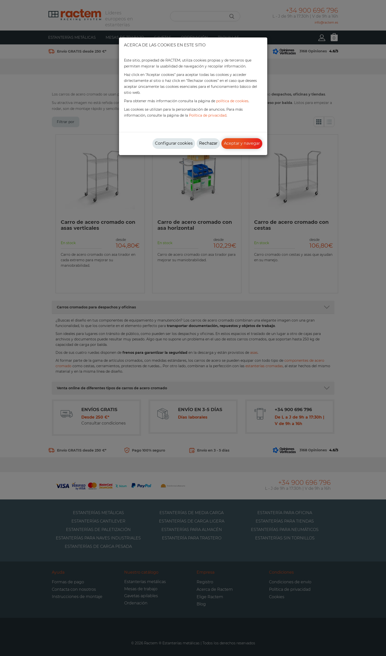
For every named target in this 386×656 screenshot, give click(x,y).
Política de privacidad (207, 115)
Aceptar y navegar (242, 143)
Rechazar (208, 143)
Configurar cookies (174, 143)
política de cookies (232, 101)
